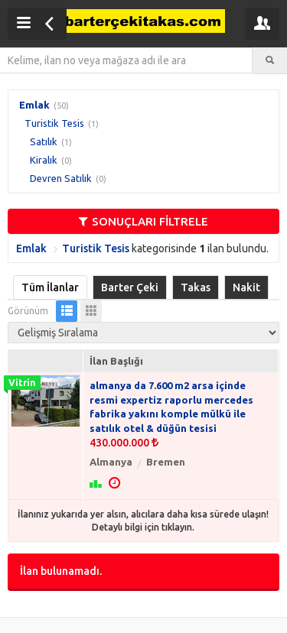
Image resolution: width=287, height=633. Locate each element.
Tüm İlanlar (50, 287)
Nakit (246, 287)
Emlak (34, 104)
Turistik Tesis (54, 123)
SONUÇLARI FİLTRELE (143, 221)
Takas (195, 287)
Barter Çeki (129, 287)
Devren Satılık (61, 178)
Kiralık (43, 159)
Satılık (43, 141)
